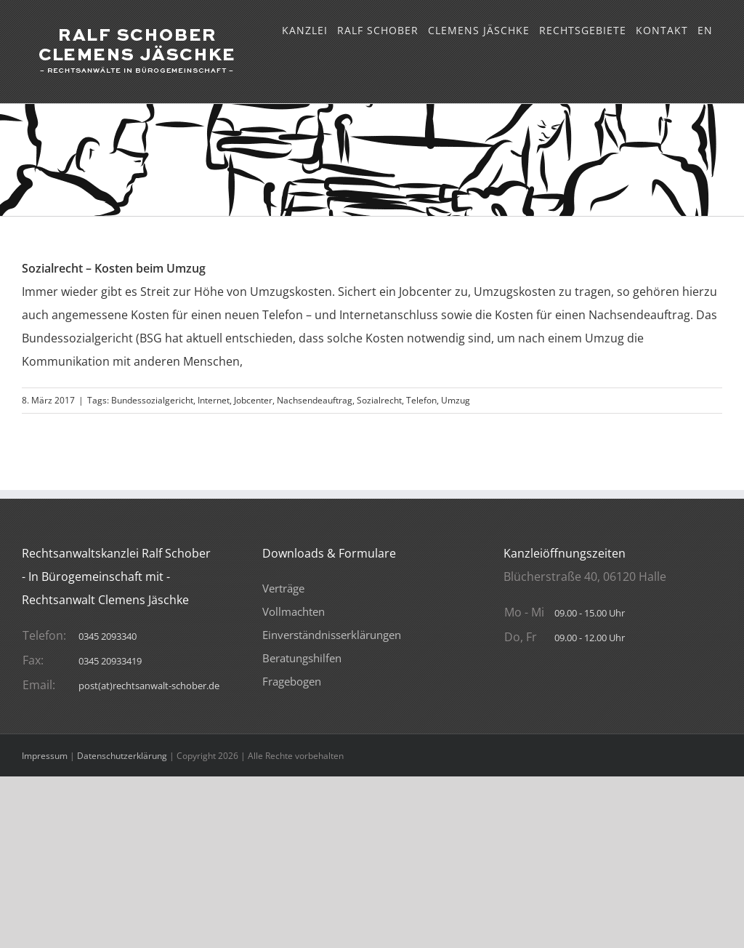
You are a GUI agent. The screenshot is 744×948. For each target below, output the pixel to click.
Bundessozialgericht (152, 400)
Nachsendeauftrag (314, 400)
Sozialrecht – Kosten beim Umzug (114, 268)
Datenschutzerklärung (122, 756)
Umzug (455, 400)
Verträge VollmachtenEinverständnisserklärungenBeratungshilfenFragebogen (331, 634)
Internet (214, 400)
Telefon (421, 400)
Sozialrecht (379, 400)
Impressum (45, 756)
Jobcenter (253, 400)
